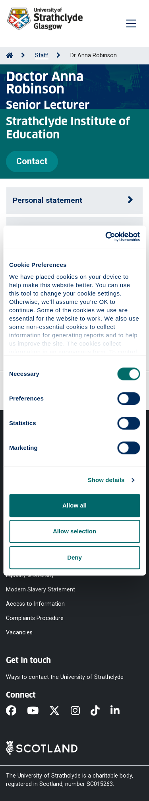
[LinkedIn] (120, 711)
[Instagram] (81, 711)
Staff (41, 55)
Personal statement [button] (47, 200)
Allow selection (74, 531)
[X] (59, 711)
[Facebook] (16, 711)
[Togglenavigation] (131, 23)
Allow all (74, 505)
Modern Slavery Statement (40, 589)
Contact (32, 161)
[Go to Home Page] (9, 55)
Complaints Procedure (35, 618)
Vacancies (19, 632)
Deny (74, 557)
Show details (106, 479)
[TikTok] (100, 711)
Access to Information (35, 604)
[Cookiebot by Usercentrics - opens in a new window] (106, 236)
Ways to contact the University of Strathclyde (65, 676)
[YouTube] (38, 711)
